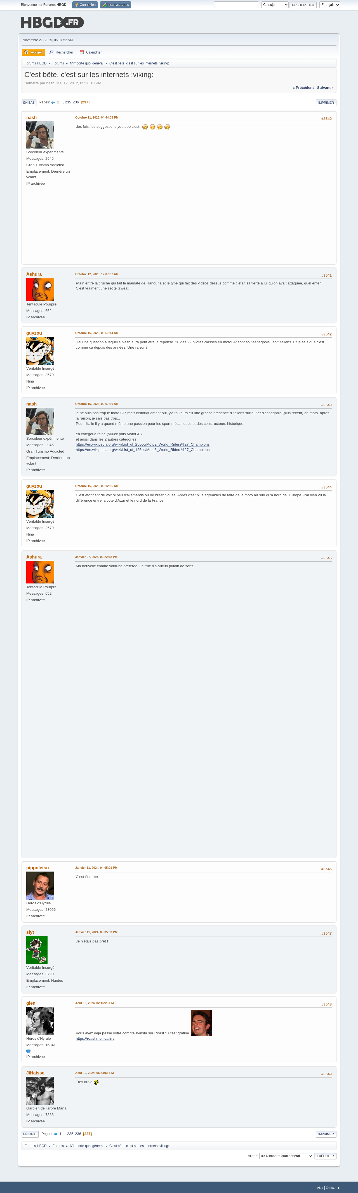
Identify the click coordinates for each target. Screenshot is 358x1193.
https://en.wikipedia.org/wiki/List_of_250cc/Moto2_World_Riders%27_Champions (142, 444)
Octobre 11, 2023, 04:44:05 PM (97, 117)
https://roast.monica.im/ (95, 1038)
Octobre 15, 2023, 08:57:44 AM (97, 332)
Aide (320, 1187)
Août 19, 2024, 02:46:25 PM (94, 1002)
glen (31, 1002)
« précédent (303, 87)
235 (68, 101)
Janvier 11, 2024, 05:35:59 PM (96, 931)
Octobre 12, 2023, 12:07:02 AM (97, 273)
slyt (30, 931)
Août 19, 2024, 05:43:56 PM (94, 1072)
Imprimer (326, 102)
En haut (30, 1133)
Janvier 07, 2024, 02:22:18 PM (96, 556)
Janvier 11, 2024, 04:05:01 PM (96, 867)
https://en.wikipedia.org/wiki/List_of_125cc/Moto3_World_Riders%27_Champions (142, 449)
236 (76, 101)
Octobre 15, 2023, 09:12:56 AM (97, 485)
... (62, 101)
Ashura (34, 273)
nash (31, 117)
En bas (29, 102)
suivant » (325, 87)
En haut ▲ (333, 1187)
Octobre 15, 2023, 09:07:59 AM (97, 403)
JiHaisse (35, 1072)
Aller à (252, 1155)
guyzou (34, 332)
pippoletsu (37, 867)
